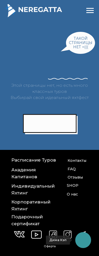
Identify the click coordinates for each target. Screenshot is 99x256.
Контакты (77, 160)
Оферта (50, 246)
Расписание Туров (33, 160)
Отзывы (75, 177)
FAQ (72, 169)
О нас (72, 194)
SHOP (72, 185)
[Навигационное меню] (90, 10)
